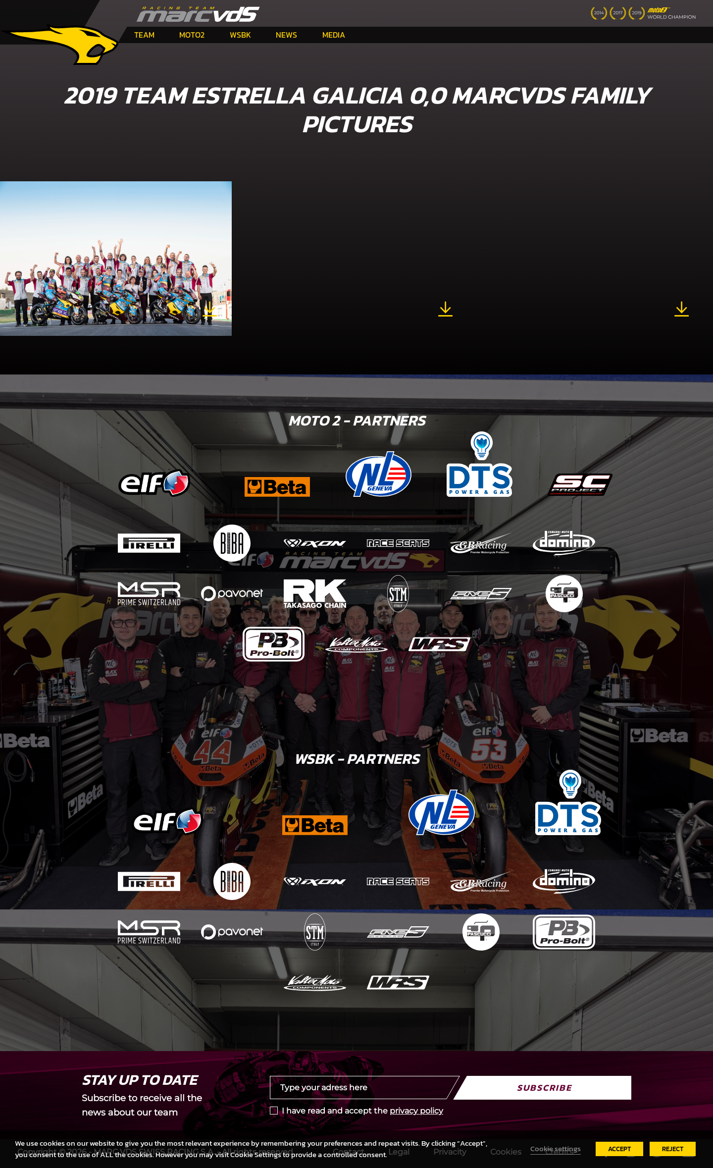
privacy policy (416, 1110)
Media (333, 35)
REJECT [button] (672, 1149)
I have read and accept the (362, 1110)
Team (144, 35)
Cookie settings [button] (555, 1148)
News (286, 35)
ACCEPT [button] (619, 1149)
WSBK (240, 35)
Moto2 (191, 35)
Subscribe (544, 1087)
